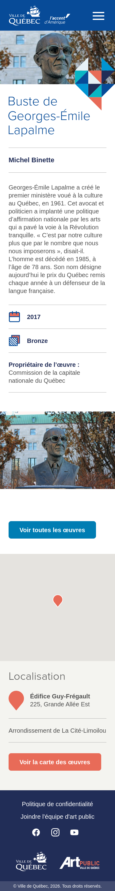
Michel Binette (31, 160)
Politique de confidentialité (57, 804)
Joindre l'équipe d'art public (57, 816)
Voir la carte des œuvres (54, 762)
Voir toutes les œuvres (52, 530)
